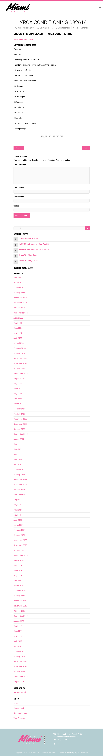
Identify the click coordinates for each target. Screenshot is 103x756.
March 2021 (18, 525)
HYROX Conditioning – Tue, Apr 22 (33, 244)
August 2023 (19, 378)
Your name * (19, 187)
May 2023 (18, 394)
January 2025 (19, 293)
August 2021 (19, 500)
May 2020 (18, 575)
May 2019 (18, 636)
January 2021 (19, 535)
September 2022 (21, 434)
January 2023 (19, 414)
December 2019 (20, 601)
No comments (82, 28)
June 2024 (18, 328)
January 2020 (19, 596)
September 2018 (21, 676)
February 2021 (19, 530)
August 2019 (19, 621)
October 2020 (19, 550)
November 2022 (20, 424)
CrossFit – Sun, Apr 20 (28, 261)
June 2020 (18, 570)
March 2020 (18, 586)
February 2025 (19, 287)
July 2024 (18, 323)
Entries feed (19, 708)
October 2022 (19, 429)
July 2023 (18, 383)
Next (86, 148)
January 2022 (19, 474)
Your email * (19, 197)
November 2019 (20, 606)
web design (70, 752)
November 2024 (20, 303)
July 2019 (18, 626)
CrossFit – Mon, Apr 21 (28, 255)
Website (17, 206)
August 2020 (19, 560)
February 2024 (19, 348)
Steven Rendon (46, 28)
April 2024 (18, 338)
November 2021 (20, 484)
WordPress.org (20, 718)
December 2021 (20, 479)
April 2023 (18, 399)
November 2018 (20, 666)
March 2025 (18, 282)
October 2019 (19, 611)
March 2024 (18, 343)
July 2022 (18, 444)
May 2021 (18, 515)
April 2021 (18, 520)
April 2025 (18, 277)
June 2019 (18, 631)
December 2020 (20, 540)
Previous (18, 148)
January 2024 (19, 353)
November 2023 (20, 363)
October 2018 (19, 671)
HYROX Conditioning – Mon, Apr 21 (34, 249)
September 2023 (21, 373)
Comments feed (20, 713)
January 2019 (19, 656)
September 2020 (21, 555)
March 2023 (18, 404)
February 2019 (19, 651)
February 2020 (19, 591)
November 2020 (20, 545)
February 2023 (19, 409)
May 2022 (18, 454)
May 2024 (18, 333)
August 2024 (19, 318)
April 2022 (18, 459)
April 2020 (18, 580)
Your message (20, 164)
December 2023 (20, 358)
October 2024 (19, 308)
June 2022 (18, 449)
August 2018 (19, 682)
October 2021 (19, 490)
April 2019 (18, 641)
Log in (16, 703)
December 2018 (20, 661)
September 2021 (21, 495)
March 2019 (18, 646)
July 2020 (18, 565)
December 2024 (20, 298)
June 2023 (18, 389)
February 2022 (19, 469)
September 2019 (21, 616)
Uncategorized (64, 28)
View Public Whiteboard (23, 40)
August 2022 (19, 439)
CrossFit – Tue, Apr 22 (28, 238)
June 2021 (18, 510)
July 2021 (18, 505)
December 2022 (20, 419)
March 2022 (18, 464)
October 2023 (19, 368)
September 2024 (21, 313)
